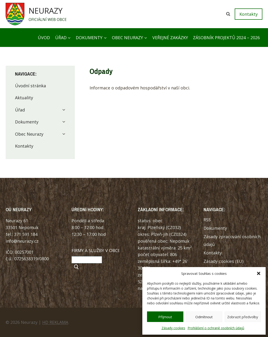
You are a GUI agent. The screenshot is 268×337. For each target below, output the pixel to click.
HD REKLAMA (55, 322)
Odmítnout (204, 316)
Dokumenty (26, 122)
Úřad (20, 110)
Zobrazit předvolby (242, 316)
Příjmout (165, 316)
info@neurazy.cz (22, 241)
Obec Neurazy (29, 134)
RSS (207, 219)
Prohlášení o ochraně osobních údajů (216, 328)
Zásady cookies (173, 328)
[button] (258, 273)
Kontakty (248, 14)
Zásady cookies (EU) (223, 261)
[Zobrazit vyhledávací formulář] (228, 14)
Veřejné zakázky (170, 37)
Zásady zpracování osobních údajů (232, 240)
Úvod (44, 37)
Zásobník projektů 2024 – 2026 (226, 37)
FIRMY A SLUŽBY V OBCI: (96, 250)
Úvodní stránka (30, 85)
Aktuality (24, 97)
